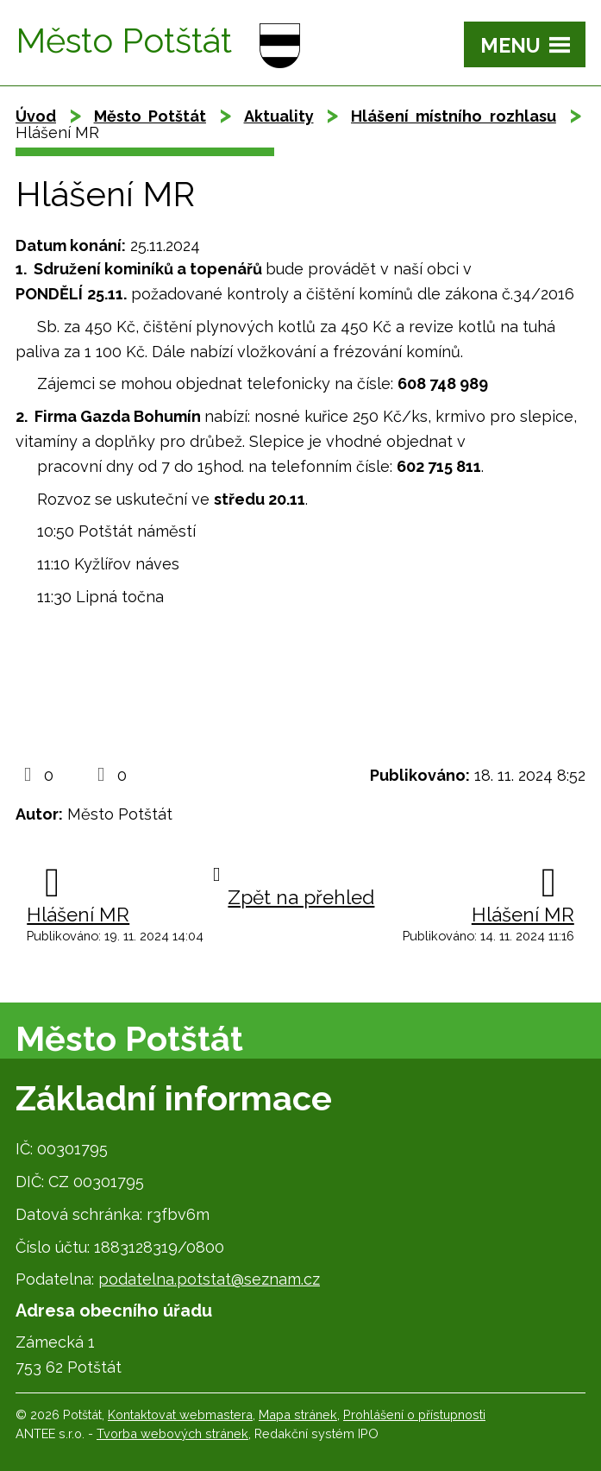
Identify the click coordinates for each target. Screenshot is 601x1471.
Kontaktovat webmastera (180, 1414)
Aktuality (279, 116)
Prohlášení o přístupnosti (414, 1414)
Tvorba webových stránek (172, 1433)
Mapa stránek (298, 1414)
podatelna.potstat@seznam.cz (209, 1279)
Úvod (36, 116)
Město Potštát (150, 116)
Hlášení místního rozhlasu (453, 116)
